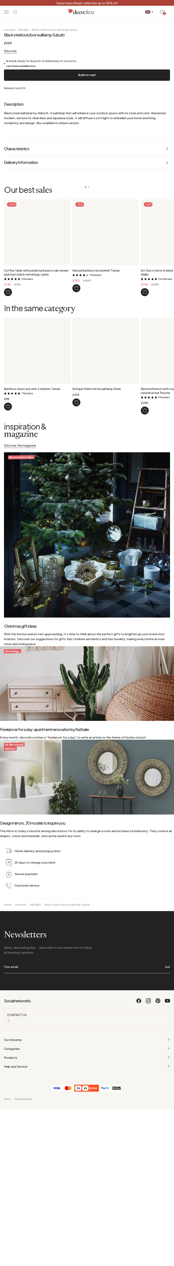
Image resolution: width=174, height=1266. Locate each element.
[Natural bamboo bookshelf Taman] (76, 418)
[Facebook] (139, 1173)
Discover (10, 181)
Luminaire (9, 159)
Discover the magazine (20, 575)
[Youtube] (167, 1173)
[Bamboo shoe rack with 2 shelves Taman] (8, 537)
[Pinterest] (158, 1173)
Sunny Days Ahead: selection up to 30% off (87, 3)
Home (7, 1075)
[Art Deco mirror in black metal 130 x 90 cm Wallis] (145, 422)
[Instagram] (148, 1173)
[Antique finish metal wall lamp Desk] (76, 532)
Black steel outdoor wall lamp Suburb (54, 159)
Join (167, 1137)
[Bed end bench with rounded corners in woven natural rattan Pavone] (145, 541)
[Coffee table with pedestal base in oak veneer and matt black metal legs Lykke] (8, 422)
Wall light (23, 159)
